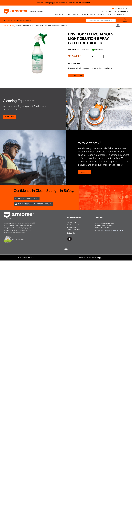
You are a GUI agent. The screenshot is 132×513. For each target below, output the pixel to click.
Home (6, 26)
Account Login (71, 222)
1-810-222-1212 (104, 228)
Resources (101, 14)
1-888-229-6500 (121, 11)
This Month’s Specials (88, 14)
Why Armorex (59, 14)
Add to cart (78, 75)
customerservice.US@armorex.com (112, 230)
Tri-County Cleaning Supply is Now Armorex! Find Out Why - (63, 3)
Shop (68, 14)
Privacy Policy (71, 227)
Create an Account (73, 225)
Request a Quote (122, 14)
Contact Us (111, 14)
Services (75, 14)
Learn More (9, 117)
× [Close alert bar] (128, 2)
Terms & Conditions (73, 229)
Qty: (94, 56)
